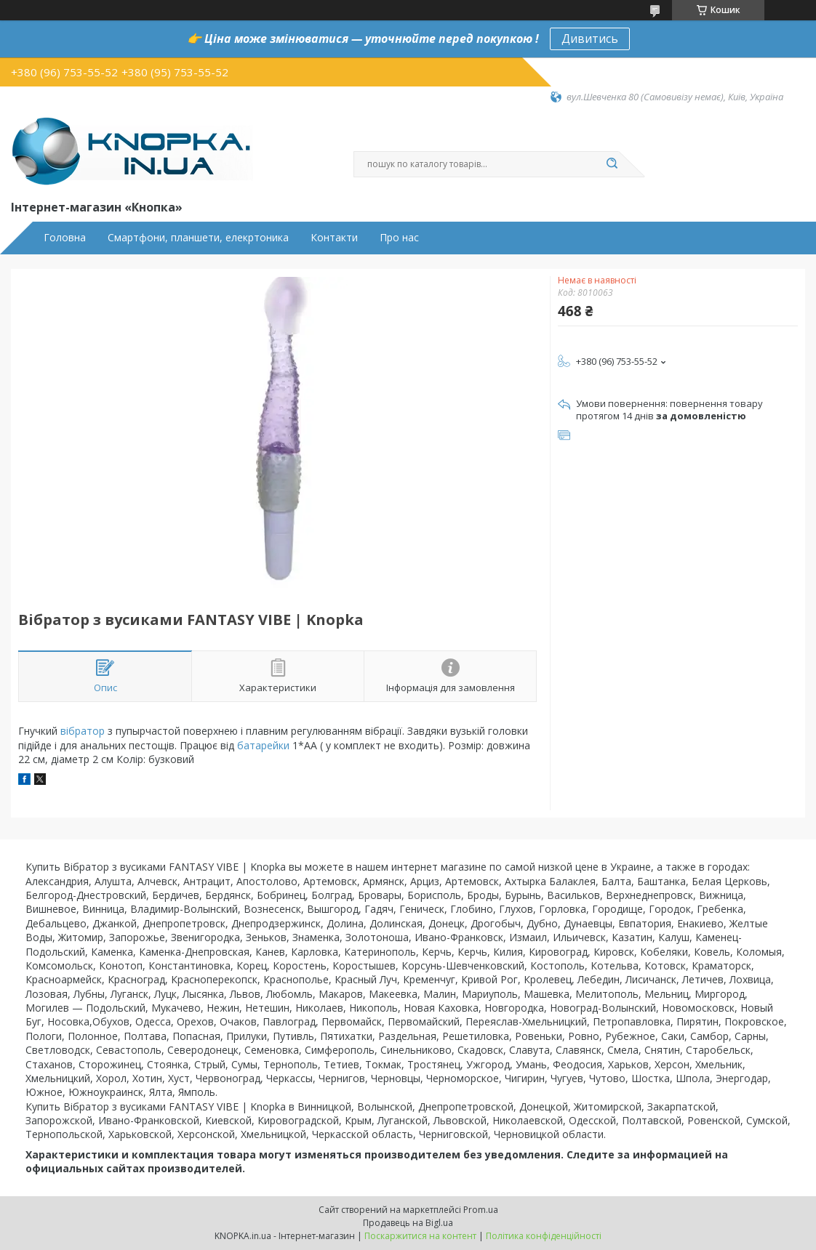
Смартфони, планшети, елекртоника (198, 238)
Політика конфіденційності (543, 1236)
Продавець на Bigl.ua (408, 1223)
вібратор (82, 731)
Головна (65, 238)
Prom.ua (480, 1209)
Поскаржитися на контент (420, 1236)
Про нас (399, 238)
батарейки (263, 745)
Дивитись (589, 39)
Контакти (334, 238)
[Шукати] (611, 164)
